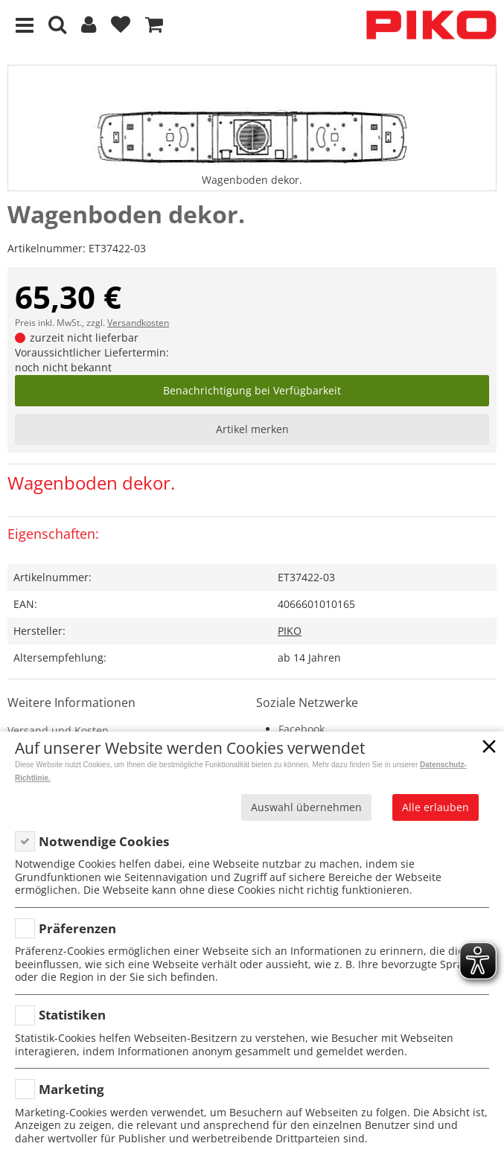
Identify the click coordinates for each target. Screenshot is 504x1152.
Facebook (301, 729)
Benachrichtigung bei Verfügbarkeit (252, 390)
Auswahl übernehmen (306, 807)
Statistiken (72, 1014)
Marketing (71, 1089)
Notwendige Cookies (104, 841)
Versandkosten (138, 322)
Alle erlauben (435, 807)
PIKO (290, 631)
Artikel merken (252, 429)
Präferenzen (77, 928)
